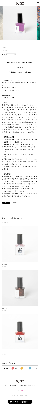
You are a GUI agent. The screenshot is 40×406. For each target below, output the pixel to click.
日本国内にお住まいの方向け (20, 72)
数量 (3, 55)
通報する (15, 202)
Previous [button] (3, 23)
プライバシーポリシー (11, 385)
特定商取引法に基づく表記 (27, 385)
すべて (6, 368)
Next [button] (37, 23)
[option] (20, 23)
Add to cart (20, 67)
